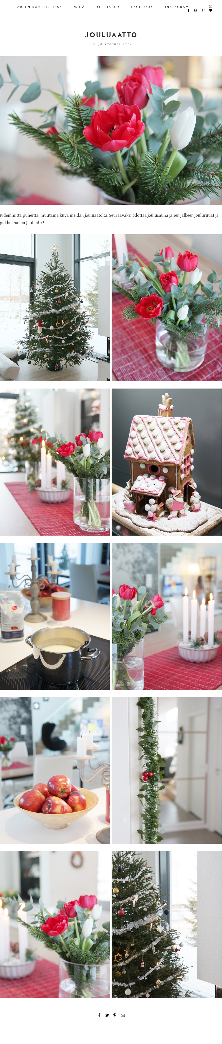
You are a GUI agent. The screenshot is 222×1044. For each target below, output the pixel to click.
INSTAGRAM (177, 7)
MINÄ (79, 7)
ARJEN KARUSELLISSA (39, 7)
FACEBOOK (142, 7)
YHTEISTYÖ (108, 7)
